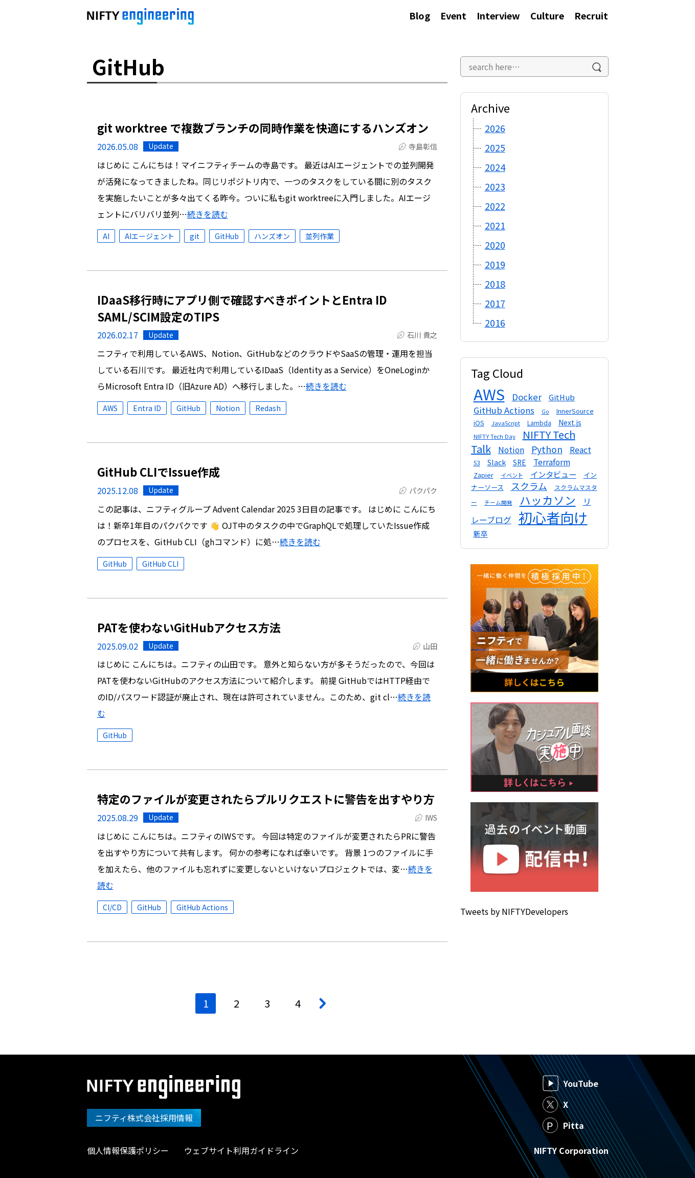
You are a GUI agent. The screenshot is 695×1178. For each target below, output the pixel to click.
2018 (495, 283)
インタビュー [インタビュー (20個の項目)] (553, 474)
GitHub (227, 236)
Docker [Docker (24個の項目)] (527, 397)
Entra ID (147, 408)
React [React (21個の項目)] (580, 450)
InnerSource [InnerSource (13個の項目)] (575, 411)
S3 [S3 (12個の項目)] (477, 462)
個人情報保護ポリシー (128, 1150)
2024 (495, 167)
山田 (430, 646)
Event (453, 15)
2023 (495, 186)
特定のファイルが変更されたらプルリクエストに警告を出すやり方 (266, 798)
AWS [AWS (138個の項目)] (489, 393)
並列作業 (319, 236)
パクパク (423, 490)
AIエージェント (149, 236)
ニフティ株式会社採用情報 (144, 1117)
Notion (228, 408)
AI (106, 236)
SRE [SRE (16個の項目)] (519, 462)
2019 (495, 264)
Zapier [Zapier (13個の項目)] (484, 475)
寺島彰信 (423, 146)
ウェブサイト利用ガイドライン (241, 1150)
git (194, 236)
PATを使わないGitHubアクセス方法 (189, 627)
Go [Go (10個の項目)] (545, 411)
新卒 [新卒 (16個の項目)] (481, 533)
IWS (431, 817)
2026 (495, 128)
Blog (419, 15)
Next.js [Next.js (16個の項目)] (569, 422)
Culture (547, 15)
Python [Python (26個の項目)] (547, 449)
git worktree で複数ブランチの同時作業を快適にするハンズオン (263, 127)
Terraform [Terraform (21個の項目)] (551, 462)
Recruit (591, 15)
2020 (495, 244)
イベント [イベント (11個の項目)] (512, 475)
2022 (495, 205)
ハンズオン (272, 236)
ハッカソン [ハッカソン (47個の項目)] (548, 500)
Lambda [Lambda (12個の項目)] (539, 422)
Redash (268, 408)
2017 (495, 303)
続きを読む (207, 214)
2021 (495, 225)
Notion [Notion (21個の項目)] (511, 450)
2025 (495, 147)
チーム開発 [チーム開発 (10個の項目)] (498, 502)
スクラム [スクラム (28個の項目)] (529, 485)
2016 (495, 322)
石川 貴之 (422, 334)
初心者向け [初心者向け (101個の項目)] (553, 517)
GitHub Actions (202, 907)
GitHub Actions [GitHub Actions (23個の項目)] (504, 410)
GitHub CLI (160, 564)
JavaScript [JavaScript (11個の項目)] (505, 423)
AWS (110, 408)
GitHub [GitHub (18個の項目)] (562, 397)
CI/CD (112, 907)
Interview (498, 15)
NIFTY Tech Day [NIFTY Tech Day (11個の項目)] (494, 436)
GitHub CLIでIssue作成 (158, 471)
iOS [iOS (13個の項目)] (479, 422)
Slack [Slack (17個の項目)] (496, 462)
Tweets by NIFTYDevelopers (514, 911)
